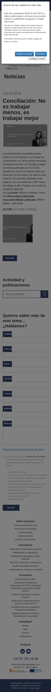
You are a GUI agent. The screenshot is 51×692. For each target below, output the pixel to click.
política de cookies (11, 42)
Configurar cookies (37, 59)
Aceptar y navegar (24, 54)
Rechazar (41, 54)
